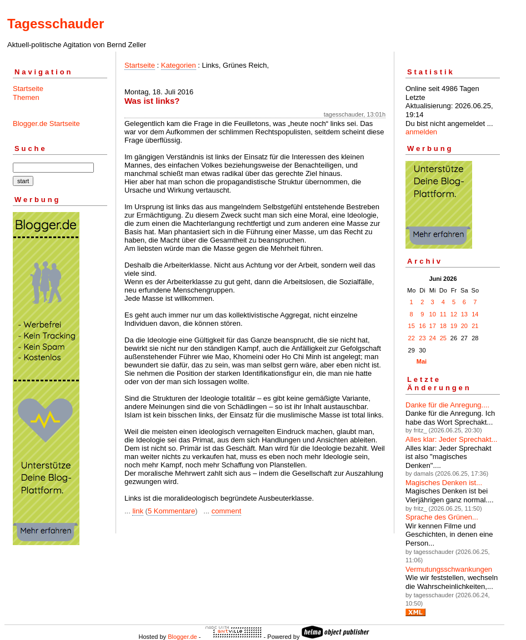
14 (475, 314)
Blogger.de (182, 636)
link (137, 511)
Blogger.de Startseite (46, 123)
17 (432, 325)
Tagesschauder (55, 23)
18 (443, 325)
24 (432, 338)
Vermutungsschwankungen (448, 569)
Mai (422, 361)
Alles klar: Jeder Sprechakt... (451, 439)
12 (453, 314)
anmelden (421, 132)
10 (432, 314)
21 (475, 325)
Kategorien (178, 65)
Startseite (28, 88)
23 (422, 338)
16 (422, 325)
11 (443, 314)
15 (411, 325)
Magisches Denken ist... (443, 482)
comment (226, 511)
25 (443, 338)
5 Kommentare (171, 511)
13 (464, 314)
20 (464, 325)
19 (453, 325)
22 (411, 338)
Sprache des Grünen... (441, 517)
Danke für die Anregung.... (447, 405)
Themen (26, 97)
